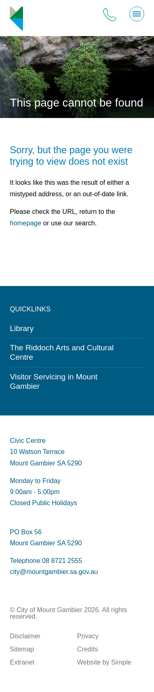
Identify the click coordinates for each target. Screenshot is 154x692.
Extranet (22, 662)
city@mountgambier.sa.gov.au (54, 571)
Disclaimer (25, 636)
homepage (25, 223)
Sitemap (22, 649)
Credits (87, 649)
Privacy (88, 636)
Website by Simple (104, 662)
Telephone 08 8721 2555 (46, 560)
